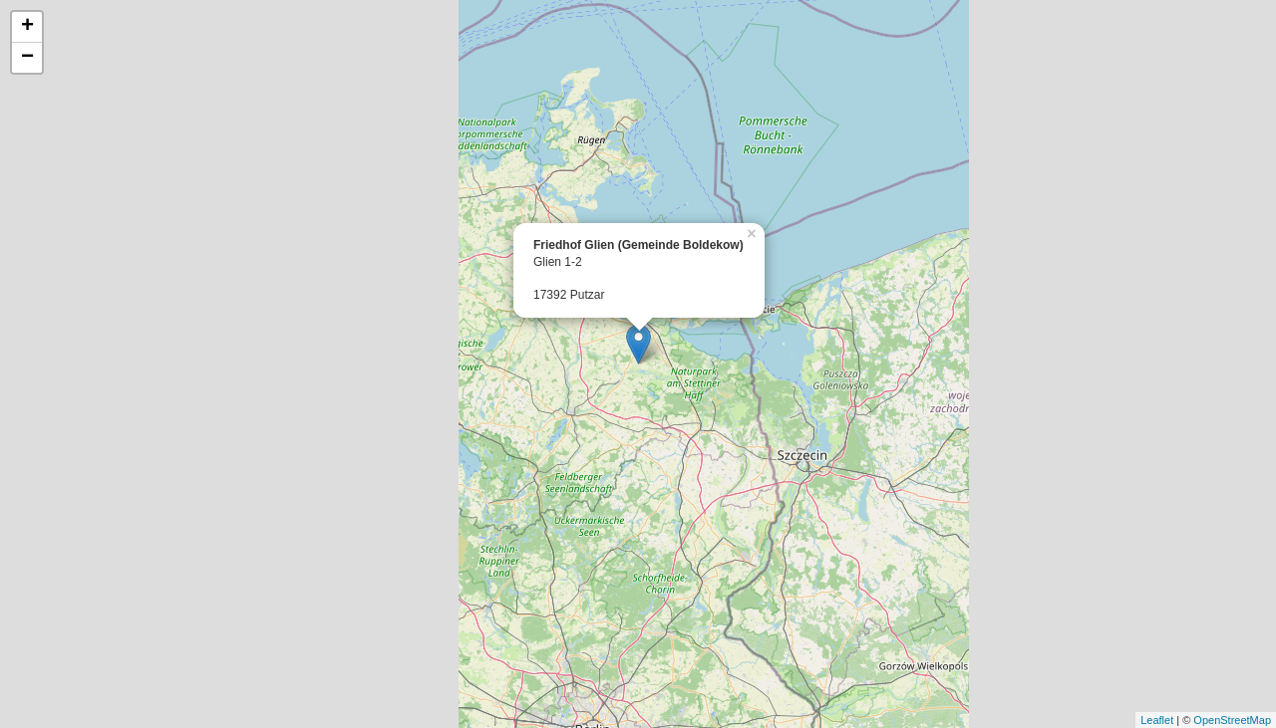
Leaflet (1156, 720)
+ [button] (27, 27)
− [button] (27, 58)
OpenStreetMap (1232, 720)
